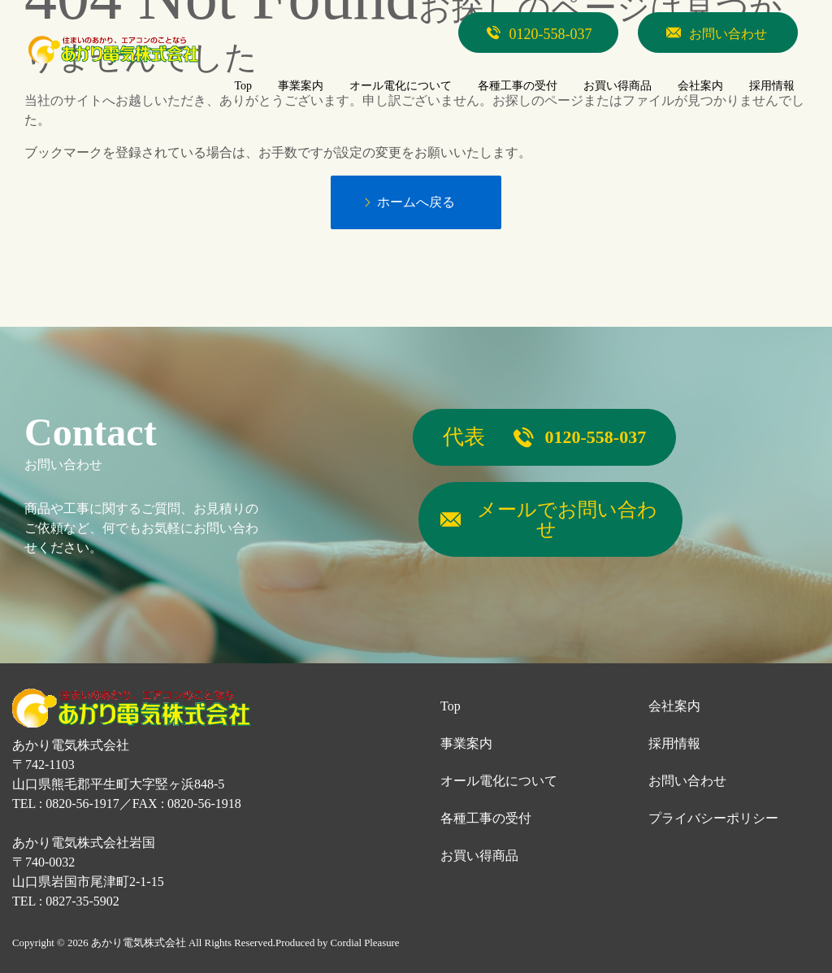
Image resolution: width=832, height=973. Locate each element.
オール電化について (498, 781)
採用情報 (674, 743)
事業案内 (466, 743)
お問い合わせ (687, 781)
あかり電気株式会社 (138, 943)
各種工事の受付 (485, 818)
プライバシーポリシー (713, 818)
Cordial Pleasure (365, 943)
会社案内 (674, 706)
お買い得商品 (479, 855)
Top (450, 706)
